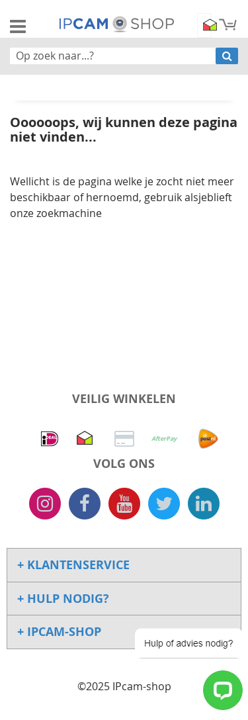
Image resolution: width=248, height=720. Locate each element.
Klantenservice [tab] (77, 565)
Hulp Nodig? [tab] (66, 598)
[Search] (227, 56)
